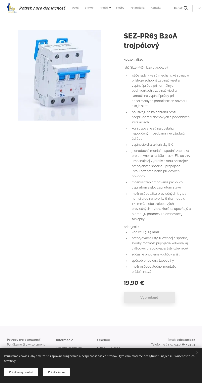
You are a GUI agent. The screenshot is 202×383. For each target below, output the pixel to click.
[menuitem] (109, 8)
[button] (161, 8)
